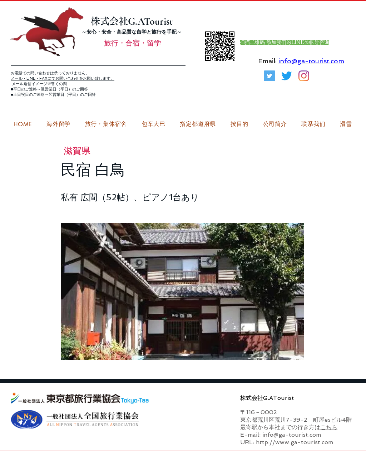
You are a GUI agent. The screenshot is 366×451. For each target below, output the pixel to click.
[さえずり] (286, 75)
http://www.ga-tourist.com (294, 442)
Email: (267, 61)
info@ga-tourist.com (311, 61)
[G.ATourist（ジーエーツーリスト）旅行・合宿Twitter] (269, 75)
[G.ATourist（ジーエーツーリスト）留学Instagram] (303, 75)
